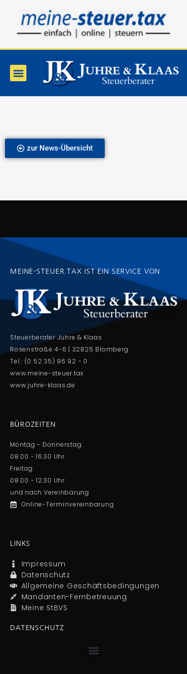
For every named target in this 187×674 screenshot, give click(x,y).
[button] (18, 73)
